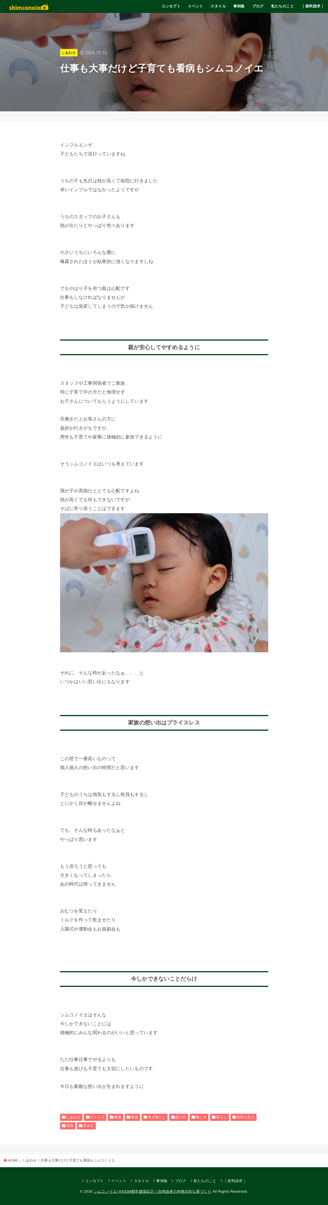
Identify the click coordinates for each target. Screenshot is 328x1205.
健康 (117, 1117)
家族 (134, 1117)
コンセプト (170, 6)
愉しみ (201, 1117)
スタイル (218, 6)
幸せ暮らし (157, 1117)
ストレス (97, 1117)
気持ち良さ (246, 1117)
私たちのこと (282, 6)
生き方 (88, 1126)
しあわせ (68, 53)
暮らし (221, 1117)
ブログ (258, 6)
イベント (195, 6)
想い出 (180, 1117)
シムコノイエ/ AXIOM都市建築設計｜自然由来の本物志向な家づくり (152, 1191)
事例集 (239, 6)
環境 (69, 1126)
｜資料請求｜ (312, 6)
